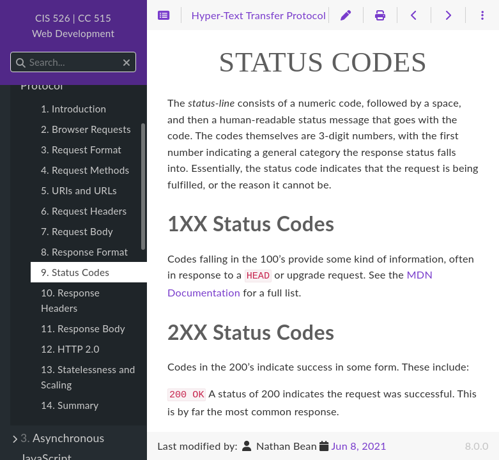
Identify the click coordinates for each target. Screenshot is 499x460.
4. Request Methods (85, 170)
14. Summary (69, 405)
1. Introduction (73, 108)
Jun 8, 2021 (358, 446)
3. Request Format (81, 149)
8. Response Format (84, 251)
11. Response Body (83, 328)
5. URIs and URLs (79, 190)
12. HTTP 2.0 (70, 349)
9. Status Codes (75, 272)
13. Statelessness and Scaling (88, 377)
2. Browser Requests (86, 129)
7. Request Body (77, 231)
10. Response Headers (70, 300)
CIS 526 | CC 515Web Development (73, 25)
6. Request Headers (84, 211)
